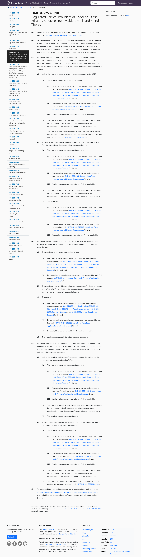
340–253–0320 (18, 70)
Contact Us (86, 542)
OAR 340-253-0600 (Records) (75, 137)
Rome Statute (115, 551)
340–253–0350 (15, 101)
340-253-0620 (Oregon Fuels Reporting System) (83, 92)
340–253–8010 (14, 258)
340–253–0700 (16, 186)
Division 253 (28, 8)
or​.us (127, 15)
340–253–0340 (18, 92)
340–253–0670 (16, 178)
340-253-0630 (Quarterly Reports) (65, 95)
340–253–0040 (14, 20)
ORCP (71, 3)
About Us (85, 536)
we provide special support (56, 544)
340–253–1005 (15, 199)
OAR (12, 8)
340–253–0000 (14, 14)
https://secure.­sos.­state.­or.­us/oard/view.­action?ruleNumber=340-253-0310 (75, 509)
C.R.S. (112, 533)
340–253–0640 (17, 164)
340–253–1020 (16, 214)
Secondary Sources (89, 548)
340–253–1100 (14, 238)
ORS (115, 545)
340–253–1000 (16, 193)
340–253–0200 (17, 41)
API (83, 539)
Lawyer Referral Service (67, 534)
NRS (111, 539)
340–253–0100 (18, 33)
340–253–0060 (14, 26)
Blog (84, 533)
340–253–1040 (16, 226)
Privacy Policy (87, 552)
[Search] (102, 3)
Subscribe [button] (11, 537)
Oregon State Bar (48, 529)
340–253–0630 (14, 157)
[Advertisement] (119, 50)
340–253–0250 (14, 47)
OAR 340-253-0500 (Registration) (80, 89)
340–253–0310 (18, 56)
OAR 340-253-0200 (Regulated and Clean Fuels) (63, 35)
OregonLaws (17, 3)
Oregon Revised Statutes (59, 3)
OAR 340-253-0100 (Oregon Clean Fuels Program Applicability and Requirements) (68, 492)
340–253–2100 (16, 251)
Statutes (113, 536)
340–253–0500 (14, 138)
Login (131, 3)
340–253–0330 (18, 83)
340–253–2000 (15, 244)
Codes (112, 529)
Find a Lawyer (87, 530)
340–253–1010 (18, 206)
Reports (85, 545)
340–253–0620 (16, 150)
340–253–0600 (14, 144)
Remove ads (122, 3)
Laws (111, 542)
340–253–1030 (17, 221)
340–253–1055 (14, 232)
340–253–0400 (14, 108)
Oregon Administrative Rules (37, 3)
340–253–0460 (17, 122)
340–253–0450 (18, 114)
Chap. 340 (19, 8)
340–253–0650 (17, 171)
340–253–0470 (16, 131)
